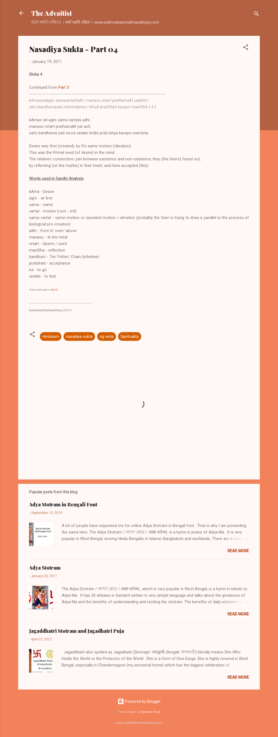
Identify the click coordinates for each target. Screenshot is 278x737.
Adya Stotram (45, 567)
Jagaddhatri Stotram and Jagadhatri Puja (76, 631)
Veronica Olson (151, 712)
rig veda (106, 336)
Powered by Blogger (139, 701)
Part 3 (63, 87)
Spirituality (130, 336)
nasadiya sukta (79, 336)
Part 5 (54, 289)
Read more (238, 550)
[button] (245, 48)
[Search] (256, 15)
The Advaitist (51, 13)
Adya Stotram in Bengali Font (63, 504)
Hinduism (50, 336)
